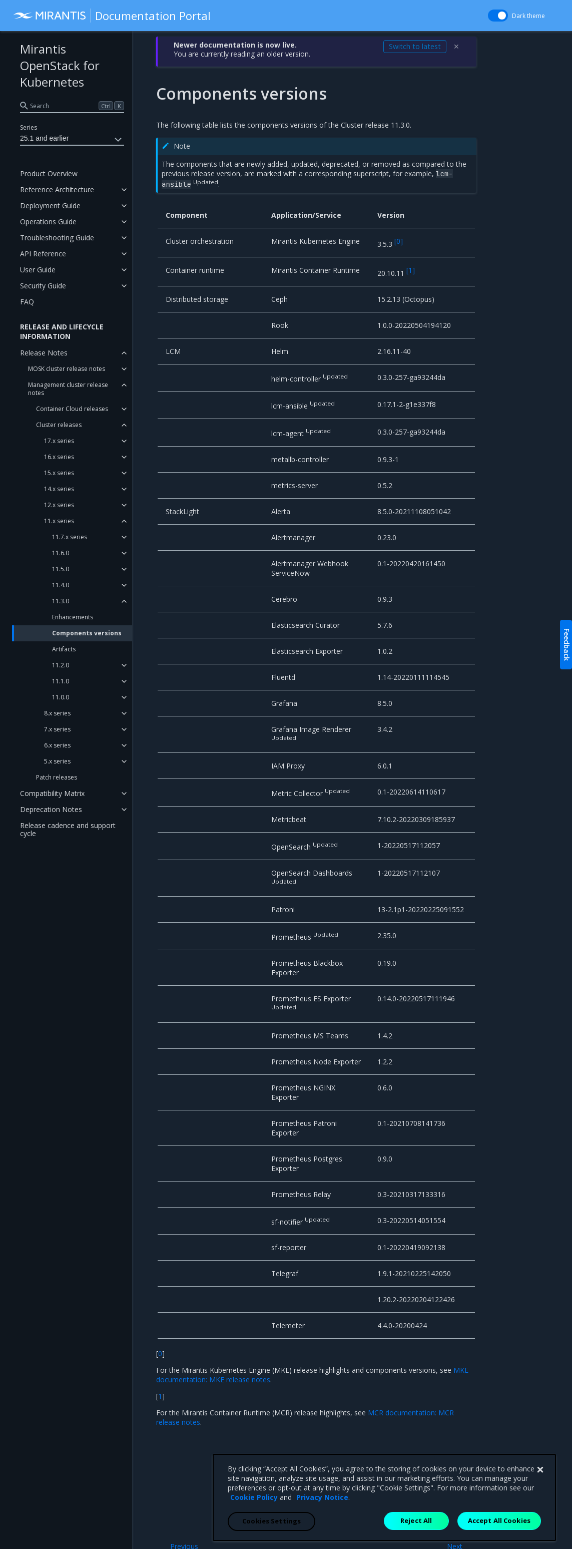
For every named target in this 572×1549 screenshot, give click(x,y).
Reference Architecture (57, 189)
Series (28, 127)
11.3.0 (60, 601)
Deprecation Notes (51, 809)
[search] (72, 105)
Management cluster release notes (68, 388)
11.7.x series (69, 537)
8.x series (57, 713)
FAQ (27, 301)
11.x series (59, 521)
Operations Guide (48, 221)
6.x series (57, 745)
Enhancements (72, 617)
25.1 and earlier (72, 140)
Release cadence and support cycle (68, 829)
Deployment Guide (50, 205)
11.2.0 (60, 665)
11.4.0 (60, 585)
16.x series (59, 457)
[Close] (540, 1523)
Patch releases (56, 777)
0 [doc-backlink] (160, 1353)
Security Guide (43, 285)
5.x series (57, 761)
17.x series (59, 441)
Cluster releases (59, 425)
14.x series (59, 489)
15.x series (59, 473)
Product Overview (49, 173)
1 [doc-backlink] (160, 1396)
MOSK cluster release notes (66, 368)
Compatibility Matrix (52, 793)
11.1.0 (60, 681)
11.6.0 (60, 553)
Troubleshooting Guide (57, 237)
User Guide (38, 269)
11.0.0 (60, 697)
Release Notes (44, 352)
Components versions (87, 633)
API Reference (43, 253)
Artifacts (64, 649)
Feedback (566, 644)
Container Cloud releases (72, 409)
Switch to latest (415, 46)
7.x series (57, 729)
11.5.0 (60, 569)
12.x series (59, 505)
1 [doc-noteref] (410, 270)
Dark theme (528, 16)
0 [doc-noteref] (398, 241)
